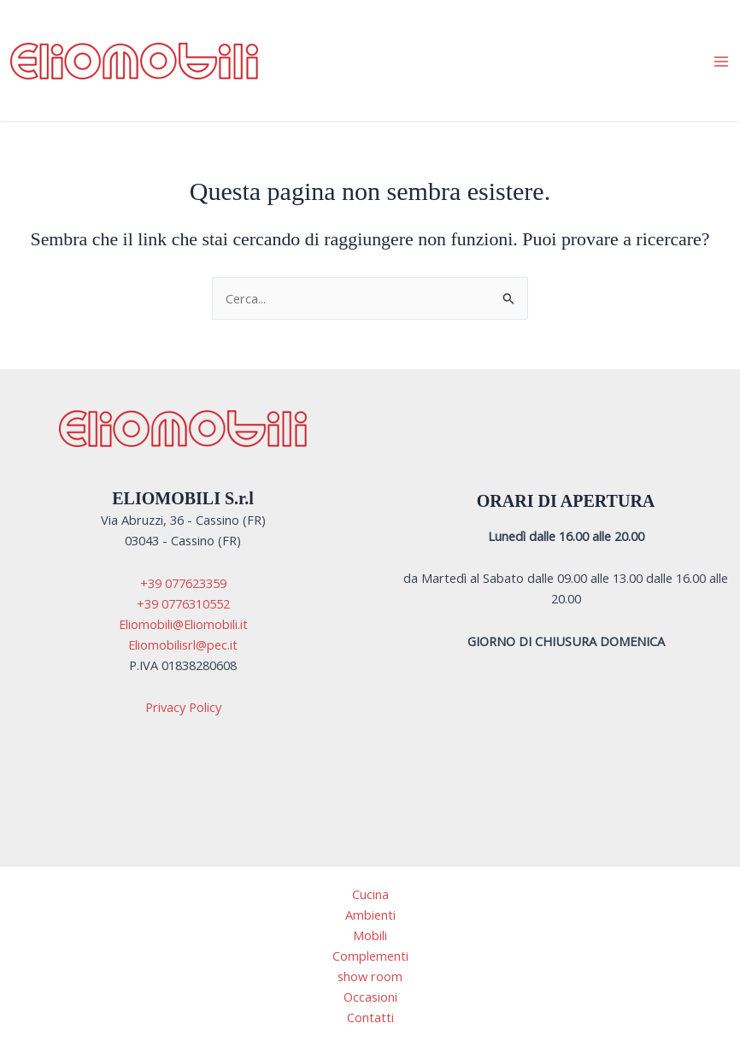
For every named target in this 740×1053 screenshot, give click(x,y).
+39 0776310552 (183, 603)
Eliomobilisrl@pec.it (183, 644)
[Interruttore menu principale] (721, 61)
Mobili (370, 935)
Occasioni (370, 996)
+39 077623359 (183, 582)
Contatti (370, 1017)
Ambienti (370, 914)
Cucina (370, 894)
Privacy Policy (183, 706)
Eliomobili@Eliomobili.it (183, 623)
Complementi (370, 955)
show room (370, 976)
